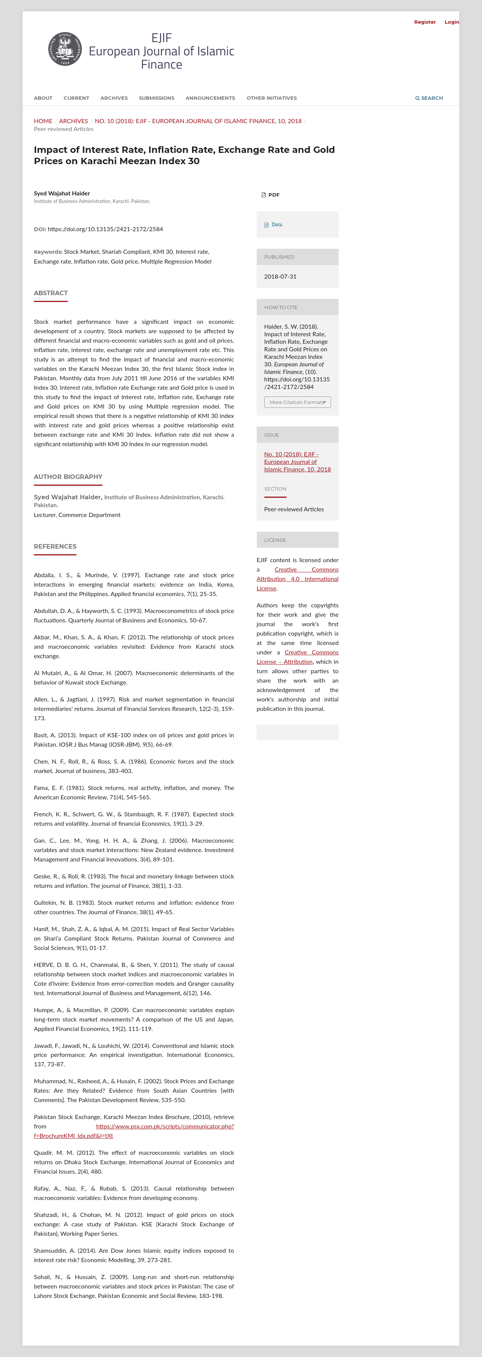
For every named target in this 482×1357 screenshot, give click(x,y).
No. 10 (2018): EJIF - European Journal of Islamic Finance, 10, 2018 (198, 120)
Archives (114, 98)
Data (277, 224)
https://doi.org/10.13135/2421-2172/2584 (105, 228)
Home (43, 120)
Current (76, 98)
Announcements (210, 98)
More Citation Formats (297, 402)
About (43, 98)
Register (425, 22)
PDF (273, 195)
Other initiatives (272, 98)
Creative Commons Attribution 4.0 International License (298, 579)
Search (429, 98)
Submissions (156, 98)
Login (452, 22)
